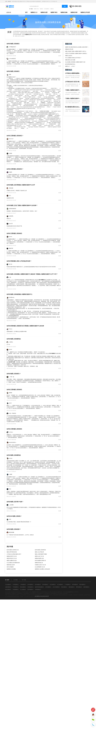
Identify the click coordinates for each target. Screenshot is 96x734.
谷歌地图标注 (27, 593)
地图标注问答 (74, 12)
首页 (26, 12)
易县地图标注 (23, 587)
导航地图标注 (40, 593)
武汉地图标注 (53, 584)
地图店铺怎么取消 (11, 564)
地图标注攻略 (64, 12)
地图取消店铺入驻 (39, 562)
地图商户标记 (36, 8)
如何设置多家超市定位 (70, 64)
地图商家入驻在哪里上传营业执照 (42, 569)
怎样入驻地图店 (10, 566)
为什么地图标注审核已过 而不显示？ (73, 57)
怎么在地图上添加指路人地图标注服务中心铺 (75, 62)
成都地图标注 (8, 587)
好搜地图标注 (47, 593)
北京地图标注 (8, 584)
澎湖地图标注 (38, 589)
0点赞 (59, 55)
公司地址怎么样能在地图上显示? (14, 554)
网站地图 (65, 593)
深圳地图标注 (75, 584)
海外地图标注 (46, 8)
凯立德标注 (60, 593)
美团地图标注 (54, 593)
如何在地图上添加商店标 (40, 549)
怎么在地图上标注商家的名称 (13, 562)
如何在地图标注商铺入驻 (40, 560)
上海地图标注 (23, 584)
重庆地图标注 (82, 584)
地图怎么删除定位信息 (12, 560)
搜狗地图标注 (33, 593)
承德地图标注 (30, 587)
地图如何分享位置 (69, 49)
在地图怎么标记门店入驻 (40, 564)
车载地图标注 (8, 593)
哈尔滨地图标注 (56, 587)
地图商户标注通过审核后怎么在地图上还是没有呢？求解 (77, 47)
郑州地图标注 (45, 584)
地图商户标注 (54, 12)
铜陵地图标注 (72, 587)
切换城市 (9, 1)
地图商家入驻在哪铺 (11, 569)
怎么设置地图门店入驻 (40, 566)
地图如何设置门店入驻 (12, 556)
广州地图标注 (68, 584)
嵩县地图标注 (8, 589)
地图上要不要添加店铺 (12, 552)
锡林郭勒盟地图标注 (39, 587)
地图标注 (41, 8)
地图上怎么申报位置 (39, 552)
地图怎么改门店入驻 (39, 556)
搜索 (65, 6)
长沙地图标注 (60, 584)
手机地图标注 (20, 593)
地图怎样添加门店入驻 (12, 558)
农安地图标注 (48, 587)
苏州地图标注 (30, 584)
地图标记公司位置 (85, 12)
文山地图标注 (23, 589)
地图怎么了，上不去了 (70, 66)
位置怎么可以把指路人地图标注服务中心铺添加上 (76, 53)
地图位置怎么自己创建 (70, 59)
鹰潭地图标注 (79, 587)
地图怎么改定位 (68, 55)
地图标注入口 (34, 12)
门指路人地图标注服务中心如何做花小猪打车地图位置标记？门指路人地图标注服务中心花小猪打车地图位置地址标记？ (73, 90)
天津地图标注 (16, 584)
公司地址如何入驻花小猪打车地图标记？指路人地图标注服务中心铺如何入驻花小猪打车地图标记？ (73, 82)
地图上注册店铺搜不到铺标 (41, 554)
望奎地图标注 (64, 587)
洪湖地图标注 (16, 589)
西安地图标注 (30, 589)
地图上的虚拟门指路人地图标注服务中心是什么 (75, 51)
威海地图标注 (86, 587)
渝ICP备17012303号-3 (29, 596)
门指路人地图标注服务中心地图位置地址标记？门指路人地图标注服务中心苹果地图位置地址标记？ (73, 98)
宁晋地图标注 (16, 587)
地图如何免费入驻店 (39, 558)
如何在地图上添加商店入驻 (13, 549)
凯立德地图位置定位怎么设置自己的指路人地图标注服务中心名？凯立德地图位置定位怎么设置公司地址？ (73, 107)
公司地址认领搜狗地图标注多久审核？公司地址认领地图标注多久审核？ (73, 73)
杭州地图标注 (38, 584)
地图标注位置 (44, 12)
